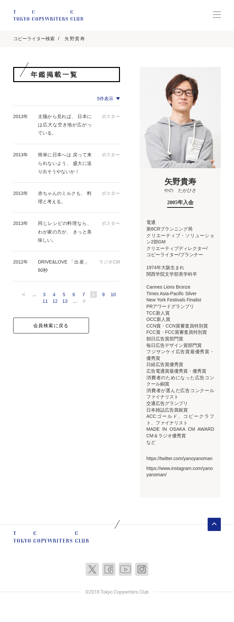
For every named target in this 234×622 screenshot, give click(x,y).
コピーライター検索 (34, 38)
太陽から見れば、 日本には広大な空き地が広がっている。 (65, 125)
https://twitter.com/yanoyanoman (179, 458)
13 (65, 301)
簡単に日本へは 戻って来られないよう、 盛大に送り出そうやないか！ (65, 163)
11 (45, 301)
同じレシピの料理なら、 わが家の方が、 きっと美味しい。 (65, 231)
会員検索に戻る (51, 325)
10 (113, 294)
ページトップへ (214, 524)
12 (55, 301)
